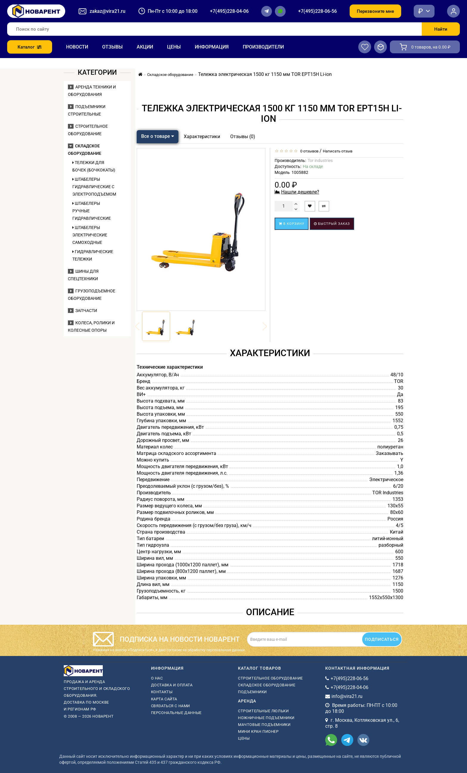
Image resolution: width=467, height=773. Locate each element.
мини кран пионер (258, 731)
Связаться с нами (170, 706)
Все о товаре (157, 136)
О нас (157, 678)
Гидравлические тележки (92, 255)
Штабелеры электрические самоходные (89, 235)
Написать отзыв (337, 151)
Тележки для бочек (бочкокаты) (93, 166)
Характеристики (202, 136)
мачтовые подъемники (264, 724)
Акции (145, 47)
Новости (77, 47)
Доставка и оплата (172, 685)
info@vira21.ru (346, 696)
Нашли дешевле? (300, 192)
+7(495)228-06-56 (317, 11)
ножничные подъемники (266, 718)
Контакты (162, 692)
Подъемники (252, 692)
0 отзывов (308, 151)
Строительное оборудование (270, 678)
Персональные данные (176, 712)
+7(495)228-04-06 (229, 11)
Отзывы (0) (242, 136)
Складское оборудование (266, 685)
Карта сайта (164, 699)
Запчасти (82, 310)
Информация (212, 47)
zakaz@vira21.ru (107, 11)
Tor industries (320, 160)
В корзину (291, 224)
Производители (263, 47)
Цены (174, 47)
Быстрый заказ (332, 224)
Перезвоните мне (375, 11)
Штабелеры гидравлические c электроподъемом (93, 187)
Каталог (30, 47)
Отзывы (112, 47)
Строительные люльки (263, 711)
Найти (440, 29)
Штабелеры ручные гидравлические (91, 211)
